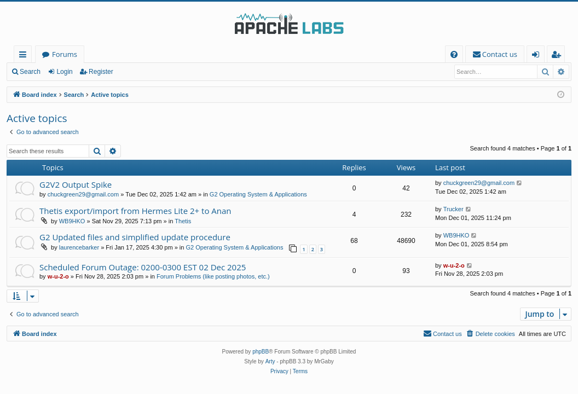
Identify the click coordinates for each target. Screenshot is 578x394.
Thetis (183, 221)
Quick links (25, 56)
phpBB (260, 352)
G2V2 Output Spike (75, 184)
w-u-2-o (58, 276)
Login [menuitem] (537, 56)
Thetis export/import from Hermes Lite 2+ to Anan (135, 210)
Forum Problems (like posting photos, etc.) (213, 276)
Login (64, 72)
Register (101, 72)
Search (30, 72)
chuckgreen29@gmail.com (83, 194)
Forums (64, 54)
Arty (270, 361)
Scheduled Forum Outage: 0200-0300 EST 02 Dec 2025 (142, 267)
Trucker (453, 209)
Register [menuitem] (558, 56)
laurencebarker (79, 247)
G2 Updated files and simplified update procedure (134, 236)
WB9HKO (72, 221)
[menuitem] (454, 54)
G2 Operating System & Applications (258, 194)
